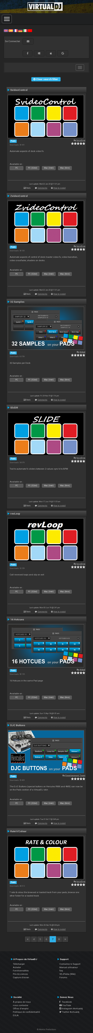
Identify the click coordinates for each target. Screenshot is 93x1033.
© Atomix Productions (46, 1029)
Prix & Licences (20, 974)
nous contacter (20, 1005)
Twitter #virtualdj (69, 1012)
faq (61, 970)
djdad (82, 352)
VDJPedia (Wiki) (67, 974)
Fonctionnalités (21, 970)
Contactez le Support (69, 964)
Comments (42, 188)
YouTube (65, 1005)
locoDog (80, 140)
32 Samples (17, 301)
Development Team (75, 775)
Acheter (17, 967)
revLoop (15, 513)
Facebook (65, 1002)
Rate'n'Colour (18, 831)
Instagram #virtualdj (71, 1008)
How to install (59, 188)
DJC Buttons (17, 725)
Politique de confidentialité (26, 1012)
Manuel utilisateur (68, 967)
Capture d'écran (21, 977)
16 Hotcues (17, 619)
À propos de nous (22, 1002)
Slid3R (14, 407)
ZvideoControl (19, 195)
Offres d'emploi (20, 1008)
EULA (16, 1015)
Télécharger (19, 964)
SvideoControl (19, 89)
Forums (63, 977)
